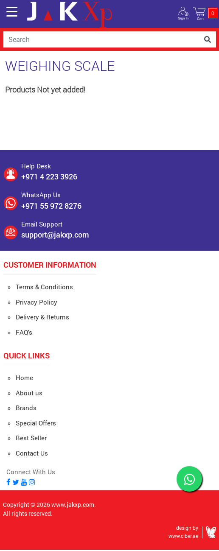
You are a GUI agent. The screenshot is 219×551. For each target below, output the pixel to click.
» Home (20, 377)
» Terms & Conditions (40, 286)
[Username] (101, 39)
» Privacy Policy (32, 302)
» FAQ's (20, 332)
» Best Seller (27, 438)
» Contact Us (28, 453)
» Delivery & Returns (38, 317)
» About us (25, 393)
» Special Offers (32, 423)
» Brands (22, 407)
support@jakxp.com (55, 234)
